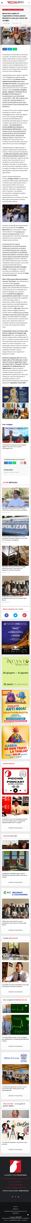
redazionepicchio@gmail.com (18, 1188)
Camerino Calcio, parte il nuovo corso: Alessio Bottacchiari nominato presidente (14, 509)
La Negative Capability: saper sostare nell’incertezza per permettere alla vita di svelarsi (14, 875)
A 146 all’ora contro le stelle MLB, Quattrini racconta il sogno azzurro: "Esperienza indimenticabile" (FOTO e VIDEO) (14, 820)
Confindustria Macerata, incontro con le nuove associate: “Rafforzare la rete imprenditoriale (14, 1088)
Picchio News (8, 470)
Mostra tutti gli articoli (15, 828)
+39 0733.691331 (17, 1182)
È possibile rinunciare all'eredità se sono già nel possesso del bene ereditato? (15, 985)
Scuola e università (8, 9)
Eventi (15, 9)
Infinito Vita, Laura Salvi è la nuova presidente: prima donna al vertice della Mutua (14, 598)
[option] (15, 439)
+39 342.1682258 (17, 1185)
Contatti (15, 1206)
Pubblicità (15, 1209)
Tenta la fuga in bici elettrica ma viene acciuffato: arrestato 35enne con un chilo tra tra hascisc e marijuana (14, 538)
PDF (26, 25)
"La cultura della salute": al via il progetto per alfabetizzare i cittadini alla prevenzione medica (15, 1039)
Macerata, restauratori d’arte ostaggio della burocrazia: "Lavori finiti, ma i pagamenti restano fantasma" (14, 568)
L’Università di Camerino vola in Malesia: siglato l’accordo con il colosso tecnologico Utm (14, 446)
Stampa (22, 25)
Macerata (21, 9)
